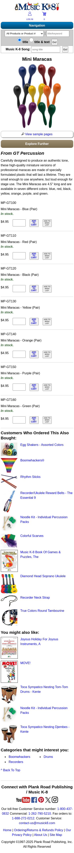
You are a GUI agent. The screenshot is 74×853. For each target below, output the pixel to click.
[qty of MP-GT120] (19, 288)
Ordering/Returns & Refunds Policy (38, 830)
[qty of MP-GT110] (19, 255)
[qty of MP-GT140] (19, 354)
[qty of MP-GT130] (19, 321)
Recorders (16, 762)
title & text (39, 42)
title (22, 42)
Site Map (56, 834)
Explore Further (37, 143)
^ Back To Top (10, 770)
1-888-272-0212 (23, 818)
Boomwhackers (19, 756)
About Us (40, 834)
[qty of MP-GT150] (19, 387)
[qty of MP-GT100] (19, 222)
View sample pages (37, 134)
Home (7, 830)
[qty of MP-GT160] (19, 419)
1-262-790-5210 (39, 813)
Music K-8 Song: (34, 49)
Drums (48, 756)
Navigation (37, 25)
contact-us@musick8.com (37, 823)
